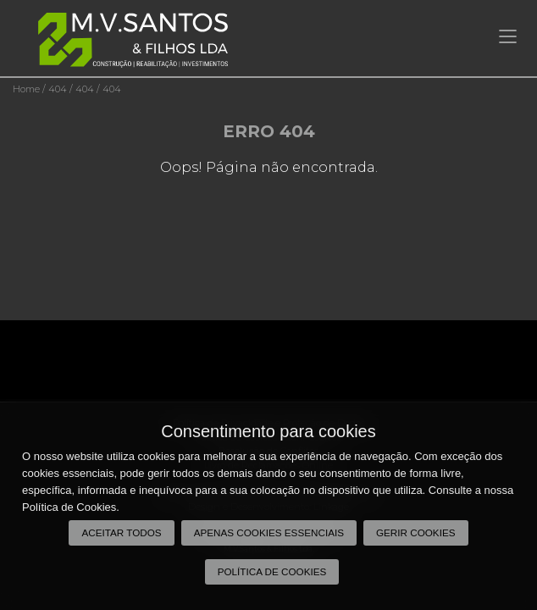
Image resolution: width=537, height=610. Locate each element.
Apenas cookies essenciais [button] (269, 532)
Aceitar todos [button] (121, 532)
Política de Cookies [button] (272, 571)
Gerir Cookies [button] (416, 532)
